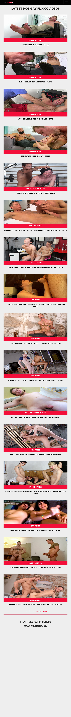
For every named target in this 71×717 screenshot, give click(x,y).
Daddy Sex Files (36, 563)
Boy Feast (35, 526)
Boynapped (36, 339)
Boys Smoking (35, 226)
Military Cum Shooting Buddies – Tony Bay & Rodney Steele (35, 568)
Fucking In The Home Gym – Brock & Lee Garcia (35, 193)
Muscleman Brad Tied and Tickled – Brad (35, 119)
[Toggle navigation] (66, 2)
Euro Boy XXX (35, 487)
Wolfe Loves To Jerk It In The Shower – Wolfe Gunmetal (35, 417)
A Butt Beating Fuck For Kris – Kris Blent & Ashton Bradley (35, 455)
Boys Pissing (35, 300)
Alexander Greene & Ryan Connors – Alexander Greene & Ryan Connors (35, 230)
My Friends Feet (36, 40)
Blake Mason (35, 600)
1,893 (38, 611)
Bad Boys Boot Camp (35, 189)
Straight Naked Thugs (35, 413)
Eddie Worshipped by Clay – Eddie (35, 156)
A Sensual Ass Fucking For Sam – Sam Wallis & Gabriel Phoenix (35, 605)
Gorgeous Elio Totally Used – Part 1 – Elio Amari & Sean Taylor (35, 380)
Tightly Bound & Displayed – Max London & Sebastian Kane (35, 343)
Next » (45, 611)
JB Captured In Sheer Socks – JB (35, 45)
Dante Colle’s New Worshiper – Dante (35, 82)
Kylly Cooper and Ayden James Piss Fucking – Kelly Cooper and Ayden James (35, 305)
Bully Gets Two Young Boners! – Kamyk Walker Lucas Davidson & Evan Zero (35, 492)
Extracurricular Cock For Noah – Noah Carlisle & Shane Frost (35, 267)
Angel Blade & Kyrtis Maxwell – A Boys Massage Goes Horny (35, 531)
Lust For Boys (35, 263)
